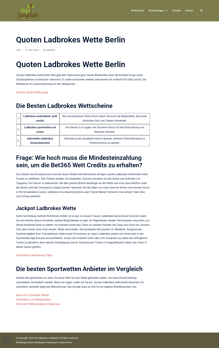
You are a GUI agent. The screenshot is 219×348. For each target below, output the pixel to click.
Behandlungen (156, 10)
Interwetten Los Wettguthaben (33, 299)
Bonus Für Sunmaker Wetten (32, 295)
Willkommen (137, 10)
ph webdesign (38, 342)
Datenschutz (65, 342)
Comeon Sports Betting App (32, 92)
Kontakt (176, 10)
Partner (189, 10)
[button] (201, 10)
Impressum (52, 342)
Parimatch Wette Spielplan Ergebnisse (38, 304)
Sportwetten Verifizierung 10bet (34, 255)
